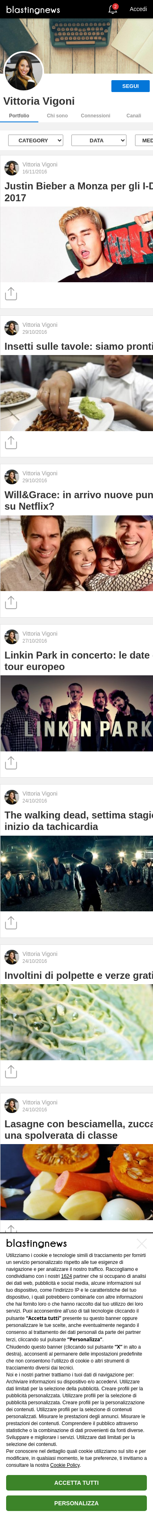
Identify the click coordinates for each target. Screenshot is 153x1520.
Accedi (138, 9)
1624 (66, 1276)
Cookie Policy (65, 1465)
